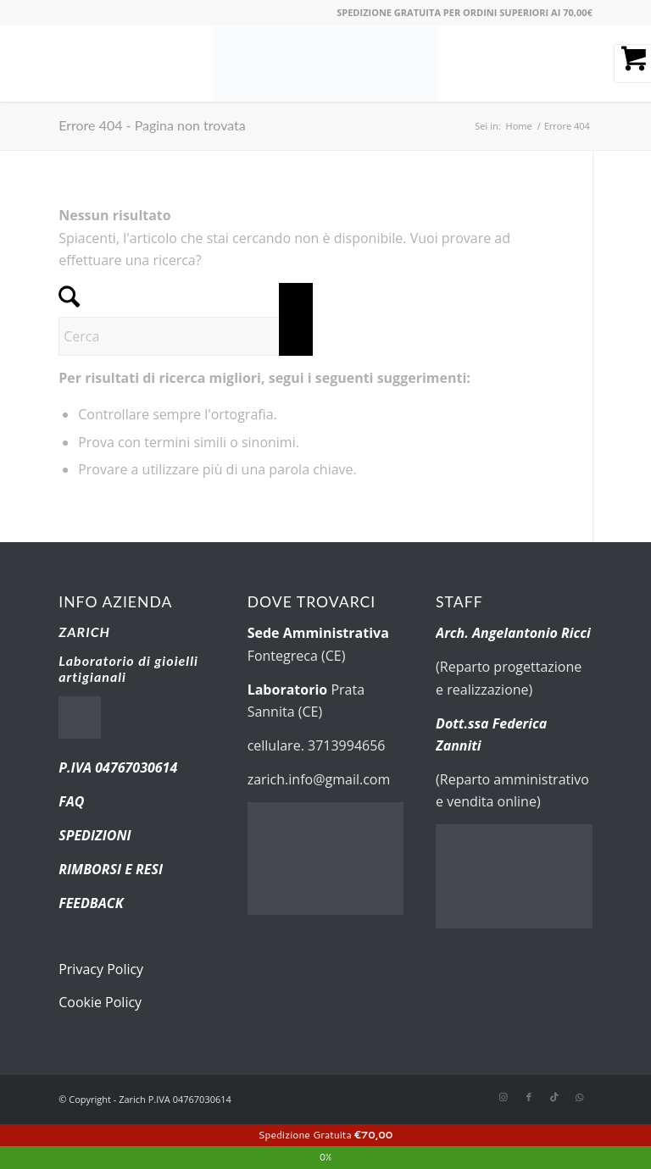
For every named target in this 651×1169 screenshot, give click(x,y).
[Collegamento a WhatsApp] (580, 1097)
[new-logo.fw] (325, 63)
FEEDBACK (90, 903)
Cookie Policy (100, 1002)
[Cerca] (185, 336)
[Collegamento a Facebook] (529, 1097)
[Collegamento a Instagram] (503, 1097)
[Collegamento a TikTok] (554, 1097)
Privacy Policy (100, 969)
